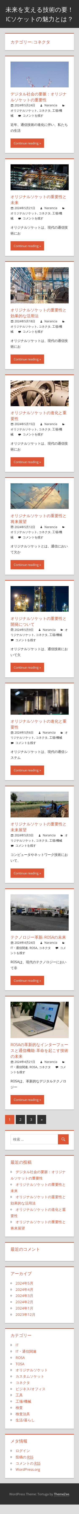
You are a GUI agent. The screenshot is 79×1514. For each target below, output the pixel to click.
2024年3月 (24, 1305)
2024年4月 (24, 1298)
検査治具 (23, 1423)
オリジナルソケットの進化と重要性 (38, 425)
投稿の (24, 1466)
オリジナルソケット (24, 120)
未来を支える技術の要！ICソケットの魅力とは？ (39, 18)
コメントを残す (33, 125)
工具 (19, 1404)
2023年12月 (25, 1323)
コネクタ (45, 120)
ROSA (33, 957)
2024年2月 (24, 1311)
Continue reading (26, 152)
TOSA (20, 1373)
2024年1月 (24, 1317)
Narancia (50, 115)
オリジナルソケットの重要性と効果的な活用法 (38, 322)
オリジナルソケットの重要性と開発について (38, 631)
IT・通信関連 (19, 957)
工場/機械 (55, 644)
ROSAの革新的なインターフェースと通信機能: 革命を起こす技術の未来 (39, 1060)
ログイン (23, 1460)
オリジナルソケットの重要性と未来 (38, 209)
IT (17, 1354)
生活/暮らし (25, 1429)
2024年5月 (24, 1292)
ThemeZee (61, 1503)
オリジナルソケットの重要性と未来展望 (38, 836)
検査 (19, 1417)
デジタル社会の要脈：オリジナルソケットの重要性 (38, 106)
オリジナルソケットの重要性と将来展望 (38, 528)
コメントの (28, 1472)
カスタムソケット (30, 1385)
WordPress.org (28, 1478)
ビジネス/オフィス (31, 1398)
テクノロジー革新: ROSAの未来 (40, 946)
